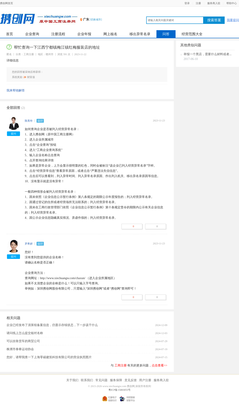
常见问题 (101, 380)
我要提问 (233, 20)
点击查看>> (159, 365)
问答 (166, 34)
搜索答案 (214, 20)
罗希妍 (29, 243)
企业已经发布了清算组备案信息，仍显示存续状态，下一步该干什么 (52, 325)
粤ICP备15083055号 (119, 389)
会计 (40, 120)
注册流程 (58, 34)
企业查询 (32, 34)
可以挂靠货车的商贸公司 (23, 341)
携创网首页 (6, 3)
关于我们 (72, 380)
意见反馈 (130, 380)
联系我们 (87, 380)
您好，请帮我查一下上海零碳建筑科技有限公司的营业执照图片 (49, 357)
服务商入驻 (213, 3)
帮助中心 (231, 3)
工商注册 (121, 365)
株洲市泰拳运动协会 (20, 349)
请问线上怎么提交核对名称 (25, 333)
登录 (187, 3)
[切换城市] (96, 19)
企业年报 (84, 34)
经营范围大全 (192, 34)
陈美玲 (29, 120)
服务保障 (116, 380)
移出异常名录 (139, 34)
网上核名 (110, 34)
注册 (198, 3)
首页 (9, 34)
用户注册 (145, 380)
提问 (13, 133)
